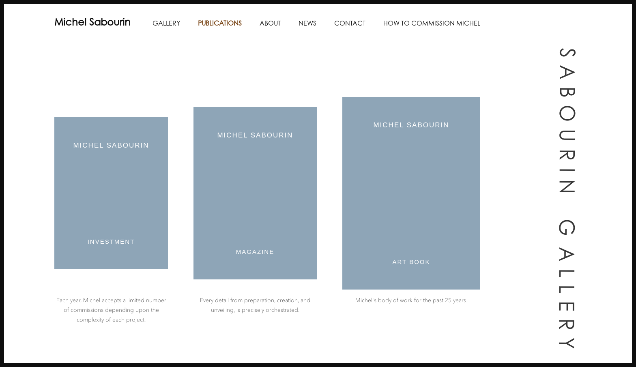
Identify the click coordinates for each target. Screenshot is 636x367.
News (307, 24)
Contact (349, 24)
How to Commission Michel (431, 24)
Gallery (166, 24)
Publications (220, 24)
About (270, 24)
